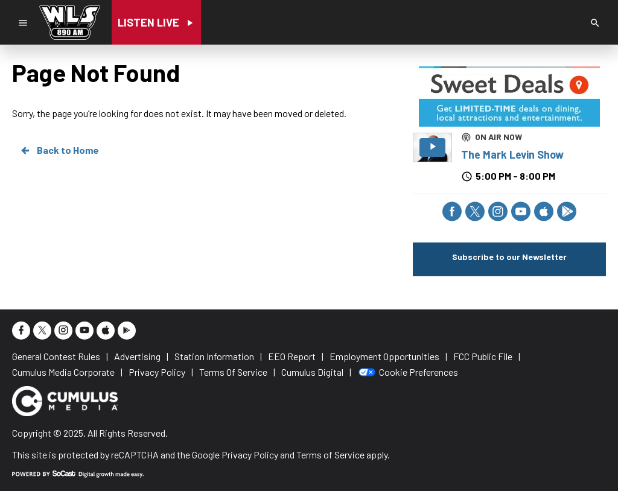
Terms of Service (330, 454)
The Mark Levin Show (512, 154)
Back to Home (59, 150)
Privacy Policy (249, 454)
